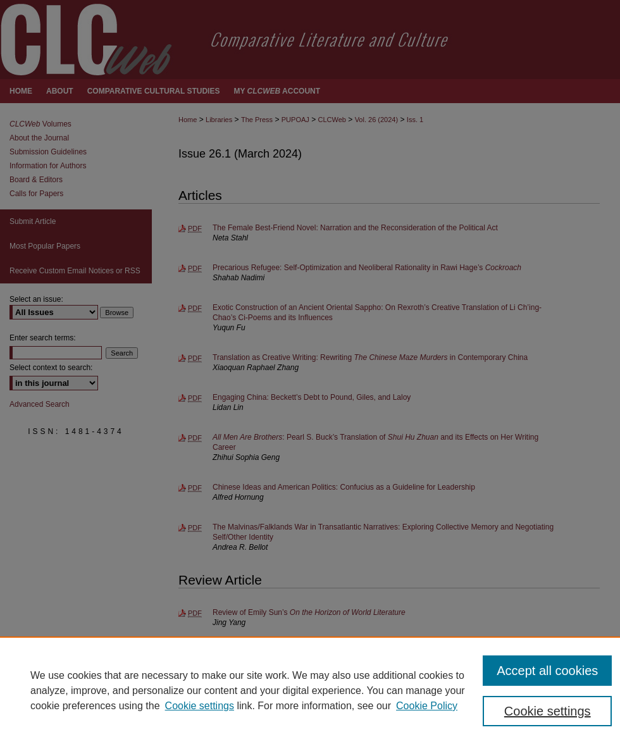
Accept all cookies (547, 671)
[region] (310, 690)
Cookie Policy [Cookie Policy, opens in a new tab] (426, 705)
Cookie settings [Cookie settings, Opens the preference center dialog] (547, 711)
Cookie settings (199, 705)
